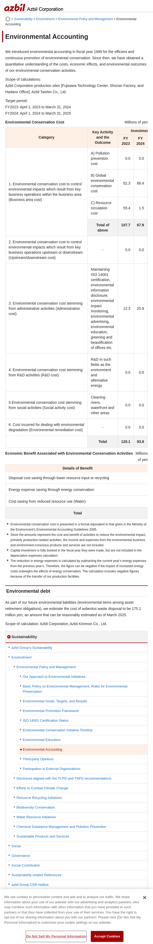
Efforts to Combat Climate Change (42, 788)
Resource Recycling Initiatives (39, 798)
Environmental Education (42, 740)
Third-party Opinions (38, 759)
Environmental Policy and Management (85, 19)
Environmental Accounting (42, 749)
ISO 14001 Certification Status (46, 720)
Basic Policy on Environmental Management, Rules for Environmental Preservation (75, 688)
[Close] (144, 899)
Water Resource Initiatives (36, 817)
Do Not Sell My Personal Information (56, 938)
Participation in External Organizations (51, 769)
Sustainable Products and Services (42, 836)
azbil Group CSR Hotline (30, 885)
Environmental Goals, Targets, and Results (55, 701)
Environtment (45, 19)
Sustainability (23, 19)
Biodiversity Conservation (35, 807)
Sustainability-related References (36, 875)
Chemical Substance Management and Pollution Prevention (61, 827)
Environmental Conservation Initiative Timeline (58, 730)
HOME (7, 19)
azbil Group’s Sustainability (32, 648)
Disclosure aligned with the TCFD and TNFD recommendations (63, 778)
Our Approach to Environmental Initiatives (54, 677)
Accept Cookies (107, 938)
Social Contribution (26, 865)
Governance (21, 856)
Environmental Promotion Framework (51, 711)
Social (16, 846)
